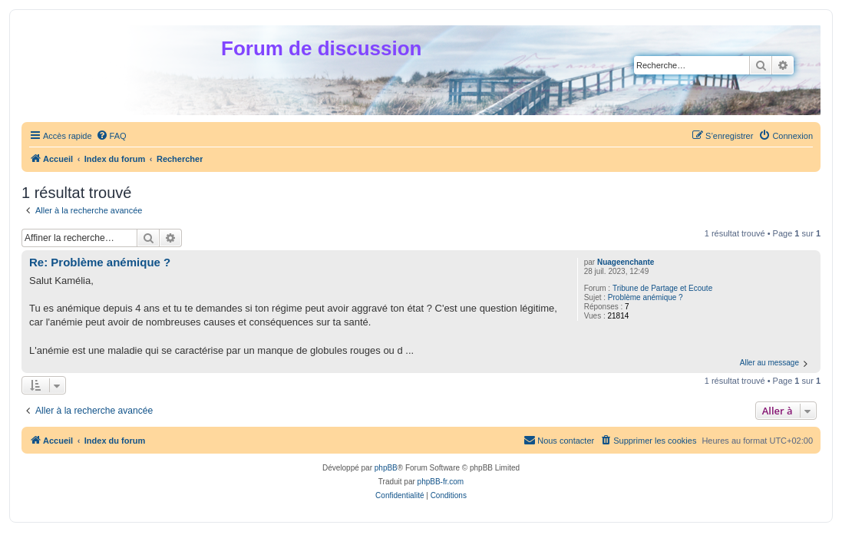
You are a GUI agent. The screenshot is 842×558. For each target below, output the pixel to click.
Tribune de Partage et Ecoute (662, 288)
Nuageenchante (625, 262)
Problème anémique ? (645, 297)
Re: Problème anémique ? (99, 262)
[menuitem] (111, 136)
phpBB (386, 468)
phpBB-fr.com (441, 481)
